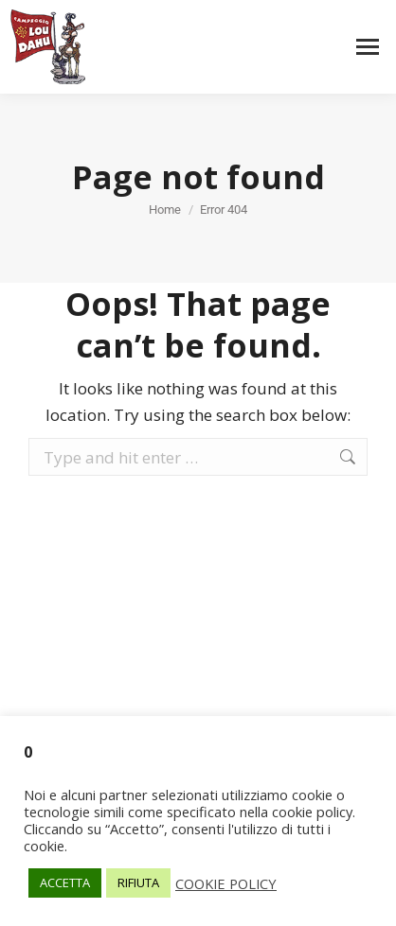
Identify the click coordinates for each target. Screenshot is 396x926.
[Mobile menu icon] (368, 46)
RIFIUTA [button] (138, 882)
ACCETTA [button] (65, 882)
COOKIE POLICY (226, 883)
